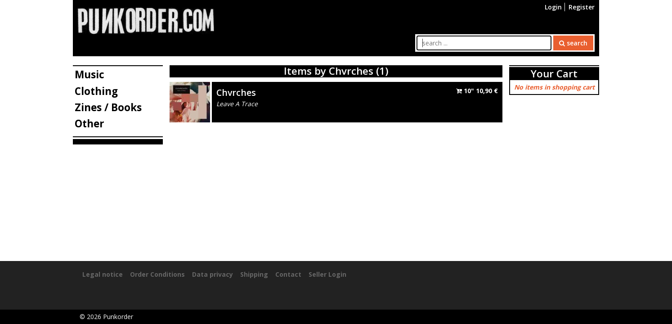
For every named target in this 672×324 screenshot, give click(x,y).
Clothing (96, 91)
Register (582, 7)
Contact (288, 274)
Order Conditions (157, 274)
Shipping (254, 274)
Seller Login (327, 274)
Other (89, 123)
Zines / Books (108, 107)
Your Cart (554, 74)
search (573, 43)
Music (89, 74)
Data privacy (212, 274)
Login (553, 7)
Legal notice (102, 274)
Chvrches (236, 92)
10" (477, 90)
